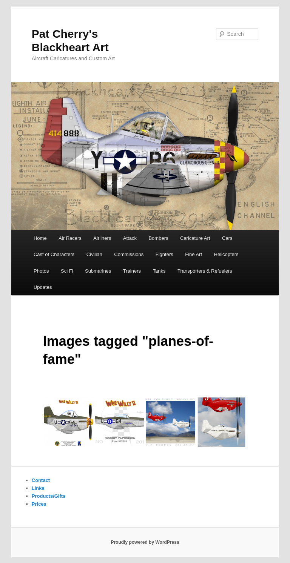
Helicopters (226, 254)
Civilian (94, 254)
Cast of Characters (54, 254)
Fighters (164, 254)
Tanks (159, 271)
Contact (41, 480)
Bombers (158, 238)
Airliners (102, 238)
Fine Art (193, 254)
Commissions (128, 254)
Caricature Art (195, 238)
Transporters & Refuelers (204, 271)
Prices (39, 504)
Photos (41, 271)
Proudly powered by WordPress (145, 542)
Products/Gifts (49, 496)
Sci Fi (67, 271)
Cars (227, 238)
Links (38, 488)
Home (40, 238)
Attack (130, 238)
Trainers (132, 271)
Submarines (98, 271)
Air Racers (70, 238)
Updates (43, 287)
